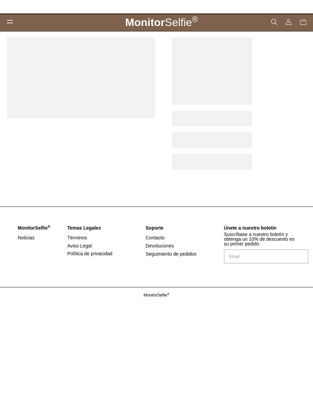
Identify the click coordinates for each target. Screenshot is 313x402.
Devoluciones (160, 246)
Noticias (26, 237)
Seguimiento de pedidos (171, 254)
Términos (77, 237)
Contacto (155, 237)
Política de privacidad (89, 253)
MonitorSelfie (156, 295)
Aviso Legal (79, 246)
